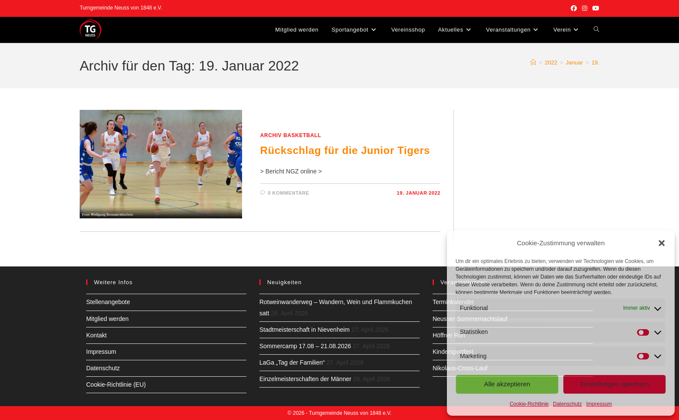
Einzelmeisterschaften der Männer (305, 378)
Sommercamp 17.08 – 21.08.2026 (305, 346)
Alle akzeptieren (507, 384)
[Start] (533, 62)
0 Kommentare (288, 193)
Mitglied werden (107, 318)
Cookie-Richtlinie (529, 404)
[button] (661, 243)
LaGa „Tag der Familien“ (292, 362)
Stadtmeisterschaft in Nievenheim (304, 329)
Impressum (599, 404)
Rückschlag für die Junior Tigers (345, 150)
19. (595, 62)
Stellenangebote (108, 301)
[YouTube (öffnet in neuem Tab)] (594, 8)
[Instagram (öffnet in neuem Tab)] (584, 8)
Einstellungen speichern (614, 384)
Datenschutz (567, 404)
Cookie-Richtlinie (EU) (116, 384)
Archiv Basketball (290, 135)
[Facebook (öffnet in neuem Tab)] (573, 8)
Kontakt (96, 335)
